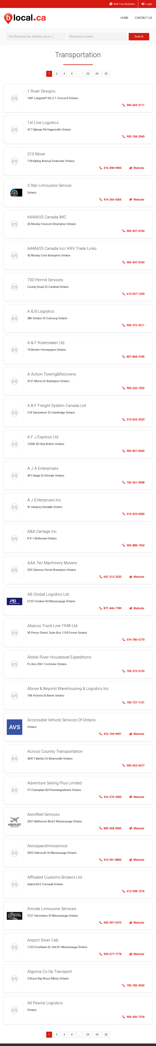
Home (124, 18)
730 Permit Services (44, 278)
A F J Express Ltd (42, 434)
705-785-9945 (132, 979)
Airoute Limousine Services (50, 903)
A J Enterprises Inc (43, 497)
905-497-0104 (132, 230)
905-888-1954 (132, 542)
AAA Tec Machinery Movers (51, 559)
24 (97, 74)
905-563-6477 (132, 761)
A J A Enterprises (42, 466)
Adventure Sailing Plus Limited (53, 778)
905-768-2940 (132, 136)
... (80, 74)
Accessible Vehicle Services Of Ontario (60, 715)
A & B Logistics (39, 309)
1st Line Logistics (42, 122)
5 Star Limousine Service (48, 185)
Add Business (119, 4)
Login (146, 4)
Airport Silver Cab (42, 934)
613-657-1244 (132, 292)
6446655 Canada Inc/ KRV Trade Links (60, 247)
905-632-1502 (132, 386)
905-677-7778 (109, 948)
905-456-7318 (132, 1011)
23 (88, 74)
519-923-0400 (132, 511)
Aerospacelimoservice (46, 840)
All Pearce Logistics (44, 996)
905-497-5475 (109, 917)
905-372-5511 (132, 324)
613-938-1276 (132, 886)
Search (139, 36)
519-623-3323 (132, 417)
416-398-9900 (109, 168)
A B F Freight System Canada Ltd (55, 403)
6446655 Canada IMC (45, 216)
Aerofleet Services (43, 809)
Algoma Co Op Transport (48, 965)
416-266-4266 (109, 199)
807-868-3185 (132, 355)
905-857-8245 (132, 449)
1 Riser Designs (40, 91)
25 (106, 74)
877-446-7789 (109, 605)
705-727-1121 (132, 698)
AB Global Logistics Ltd (46, 590)
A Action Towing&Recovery (50, 372)
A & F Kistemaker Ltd (45, 341)
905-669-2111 (132, 105)
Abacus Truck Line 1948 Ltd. (51, 622)
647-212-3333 (109, 573)
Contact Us (143, 18)
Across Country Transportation (53, 747)
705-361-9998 (132, 480)
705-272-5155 (132, 667)
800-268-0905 (109, 823)
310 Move (35, 153)
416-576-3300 (109, 792)
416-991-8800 (109, 855)
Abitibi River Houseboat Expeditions (57, 653)
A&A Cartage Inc (41, 528)
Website (136, 168)
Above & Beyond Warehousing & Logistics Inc (65, 684)
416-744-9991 (109, 730)
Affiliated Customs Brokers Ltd (53, 872)
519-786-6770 (132, 636)
